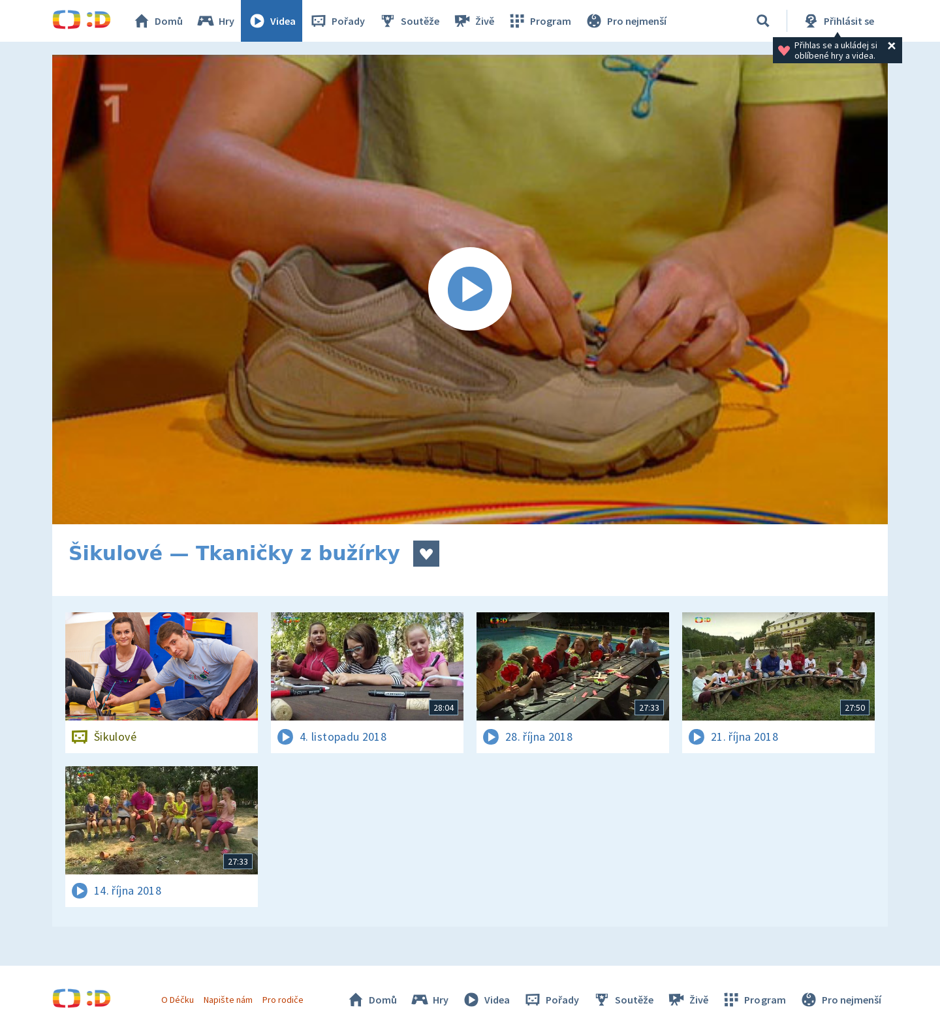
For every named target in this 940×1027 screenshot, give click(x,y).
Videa (271, 21)
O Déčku (177, 999)
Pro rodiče (283, 999)
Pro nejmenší (625, 21)
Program (539, 21)
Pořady (337, 21)
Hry (215, 21)
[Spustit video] (470, 289)
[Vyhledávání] (763, 21)
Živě (473, 21)
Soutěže (408, 21)
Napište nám (228, 999)
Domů (157, 21)
